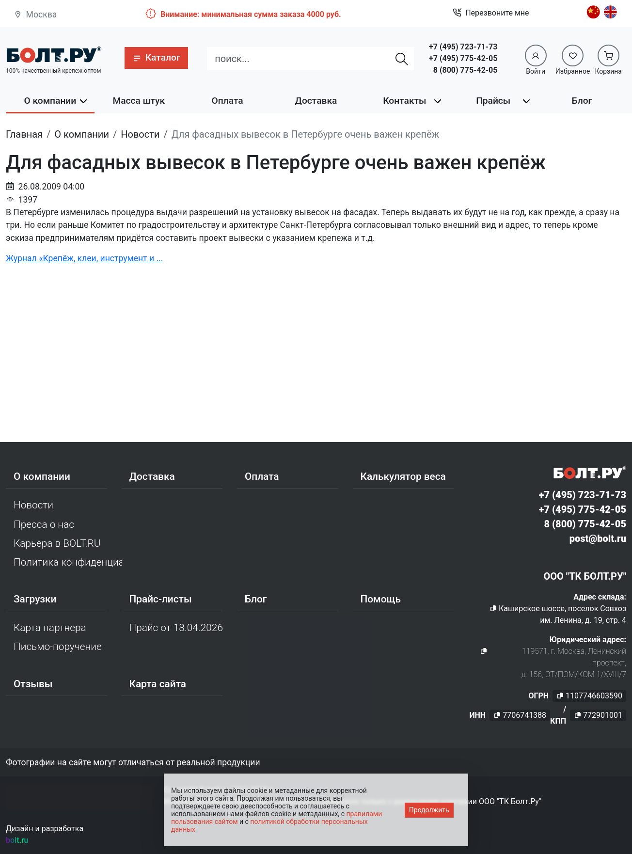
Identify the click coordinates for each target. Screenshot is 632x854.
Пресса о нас (44, 524)
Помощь (381, 599)
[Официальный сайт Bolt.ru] (53, 54)
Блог (582, 100)
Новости (33, 505)
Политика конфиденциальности (68, 562)
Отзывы (33, 684)
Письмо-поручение (58, 646)
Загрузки (35, 599)
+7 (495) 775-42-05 (463, 58)
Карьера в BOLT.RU (57, 543)
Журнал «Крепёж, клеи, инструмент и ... (84, 258)
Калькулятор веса (403, 476)
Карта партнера (50, 627)
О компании (50, 100)
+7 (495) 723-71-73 (463, 46)
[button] (156, 58)
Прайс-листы (160, 599)
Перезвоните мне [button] (491, 13)
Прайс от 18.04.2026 (176, 627)
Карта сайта (158, 684)
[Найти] (402, 58)
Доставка (316, 100)
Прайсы (493, 100)
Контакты (404, 100)
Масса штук (138, 100)
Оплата (227, 100)
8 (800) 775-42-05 (465, 70)
